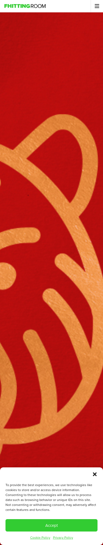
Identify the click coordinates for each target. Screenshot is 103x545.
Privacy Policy (63, 537)
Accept (51, 525)
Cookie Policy (40, 537)
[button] (95, 474)
